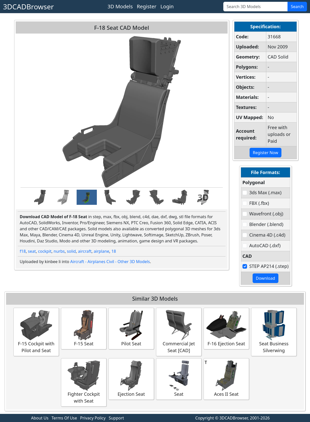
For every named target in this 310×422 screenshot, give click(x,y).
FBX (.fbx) (259, 203)
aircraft (85, 251)
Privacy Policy (93, 418)
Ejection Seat (131, 378)
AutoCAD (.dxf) (265, 245)
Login (167, 6)
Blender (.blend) (266, 224)
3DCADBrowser (28, 6)
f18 (23, 251)
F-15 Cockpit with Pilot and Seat (36, 331)
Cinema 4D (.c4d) (267, 235)
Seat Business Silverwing (274, 331)
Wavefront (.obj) (266, 214)
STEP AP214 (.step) (269, 266)
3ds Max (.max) (265, 192)
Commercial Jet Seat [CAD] (179, 331)
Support (116, 418)
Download (265, 278)
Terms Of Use (64, 418)
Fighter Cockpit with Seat (83, 382)
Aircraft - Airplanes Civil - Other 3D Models (110, 261)
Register (147, 6)
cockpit (44, 251)
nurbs (59, 251)
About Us (40, 418)
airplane (101, 251)
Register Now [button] (265, 152)
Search (297, 6)
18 (113, 251)
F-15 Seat (83, 328)
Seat (179, 378)
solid (71, 251)
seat (32, 251)
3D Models (120, 6)
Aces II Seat (226, 378)
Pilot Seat (131, 328)
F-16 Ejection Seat (226, 328)
